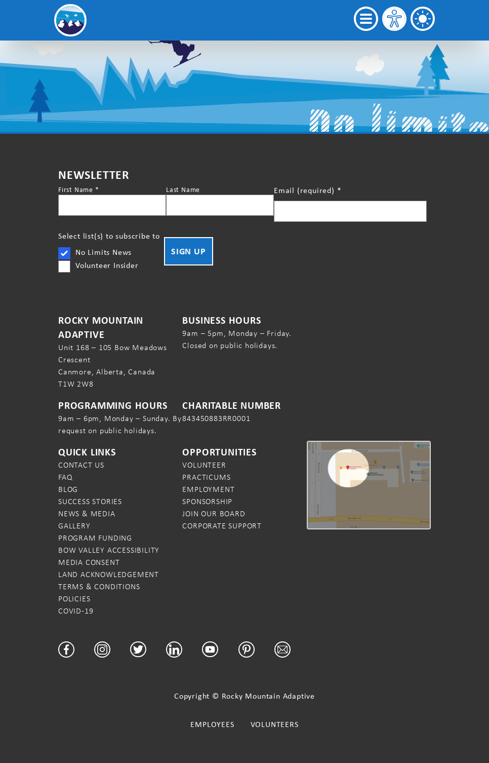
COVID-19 (75, 611)
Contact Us (81, 465)
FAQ (65, 477)
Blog (68, 489)
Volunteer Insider (107, 265)
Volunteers (275, 724)
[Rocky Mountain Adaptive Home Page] (70, 20)
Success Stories (90, 501)
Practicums (206, 477)
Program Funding (95, 538)
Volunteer (204, 465)
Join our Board (213, 513)
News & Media (86, 513)
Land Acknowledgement (108, 574)
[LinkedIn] (174, 649)
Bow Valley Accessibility (108, 550)
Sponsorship (207, 501)
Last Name (183, 189)
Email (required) (307, 190)
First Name (78, 189)
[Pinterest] (246, 649)
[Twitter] (138, 649)
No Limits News (103, 252)
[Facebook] (66, 649)
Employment (208, 489)
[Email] (282, 649)
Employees (212, 724)
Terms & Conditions (99, 586)
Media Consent (88, 562)
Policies (74, 598)
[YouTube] (210, 649)
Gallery (74, 525)
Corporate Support (222, 525)
